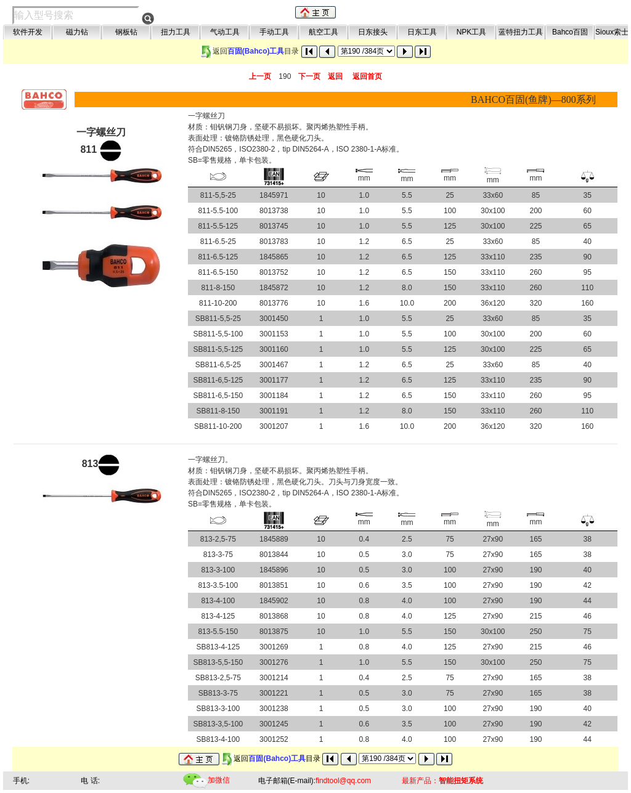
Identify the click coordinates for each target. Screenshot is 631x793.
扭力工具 (175, 32)
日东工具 (422, 32)
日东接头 (373, 32)
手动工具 (274, 32)
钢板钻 (126, 32)
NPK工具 (472, 32)
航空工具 (323, 32)
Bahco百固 (570, 32)
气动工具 (225, 32)
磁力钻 (77, 32)
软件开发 (28, 32)
